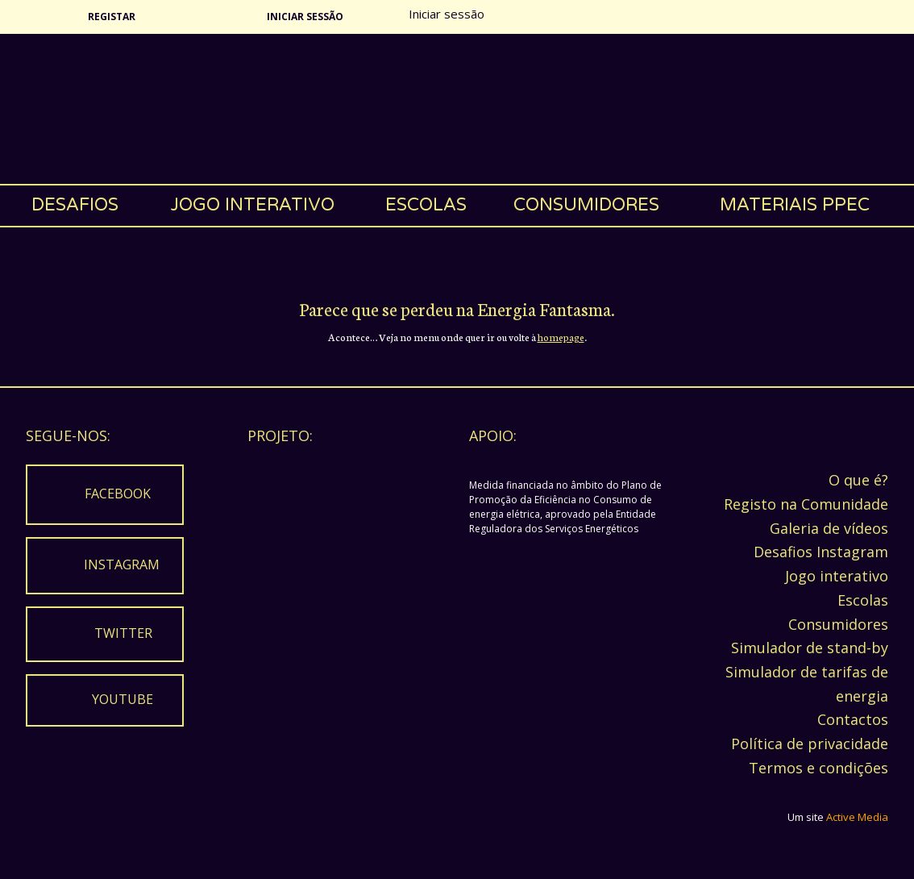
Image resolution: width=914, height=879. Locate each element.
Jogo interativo (252, 204)
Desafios (74, 204)
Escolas (426, 204)
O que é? (858, 479)
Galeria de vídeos (829, 528)
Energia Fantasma (457, 109)
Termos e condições (818, 767)
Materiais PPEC (795, 204)
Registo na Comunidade (806, 504)
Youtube (122, 699)
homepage (561, 337)
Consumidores (586, 204)
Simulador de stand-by (809, 647)
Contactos (852, 719)
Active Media (857, 817)
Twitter (123, 633)
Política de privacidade (809, 743)
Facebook (118, 493)
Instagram (122, 564)
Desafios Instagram (821, 551)
